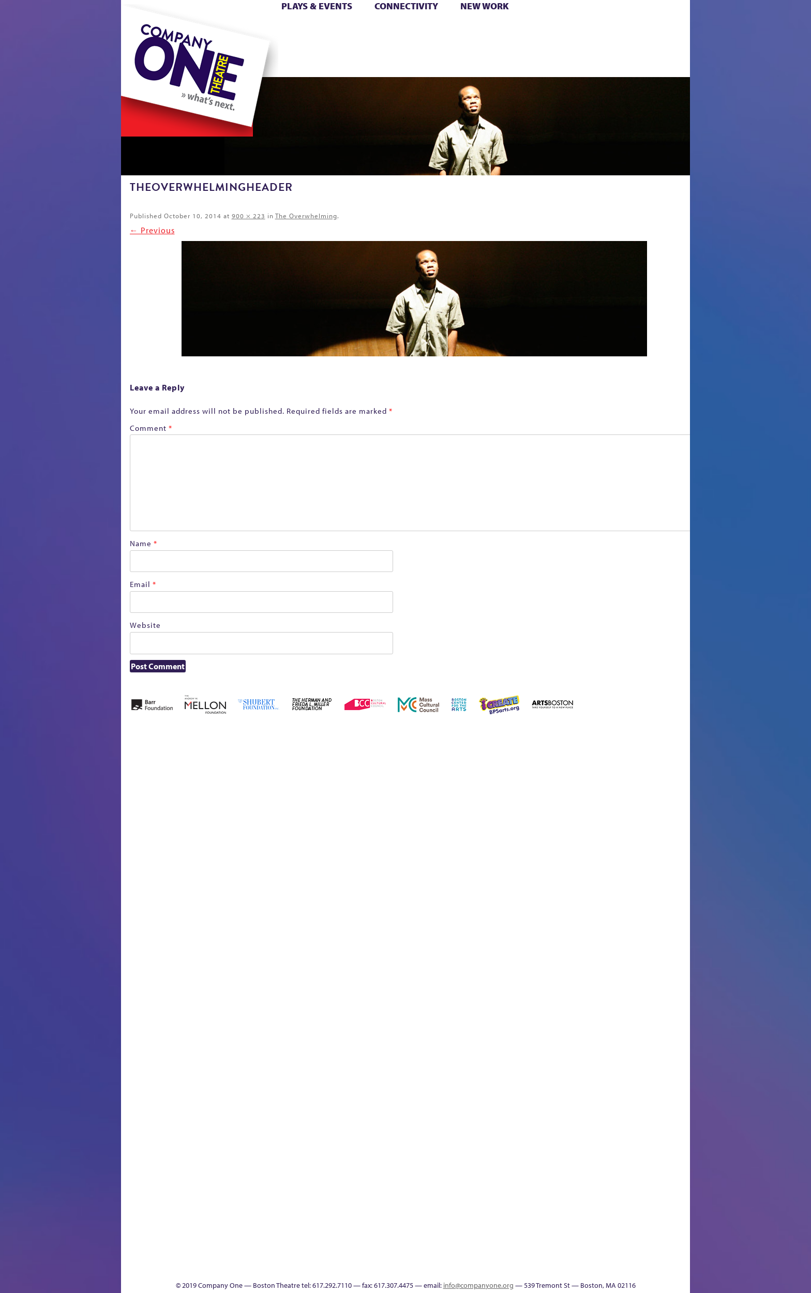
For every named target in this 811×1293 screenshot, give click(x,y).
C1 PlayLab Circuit (505, 1032)
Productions (445, 1265)
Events (503, 1265)
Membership (271, 985)
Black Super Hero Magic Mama (392, 784)
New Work (484, 6)
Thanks (555, 61)
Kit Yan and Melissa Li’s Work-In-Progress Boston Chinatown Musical (204, 907)
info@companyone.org (478, 1285)
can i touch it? (479, 799)
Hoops (161, 46)
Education (593, 815)
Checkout (527, 815)
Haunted (656, 815)
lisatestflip (248, 985)
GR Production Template (617, 799)
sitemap (360, 61)
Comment (151, 428)
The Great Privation (203, 1249)
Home (138, 30)
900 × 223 (248, 216)
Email (143, 584)
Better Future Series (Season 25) (330, 784)
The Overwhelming (306, 216)
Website (145, 625)
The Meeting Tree (266, 1249)
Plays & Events (316, 6)
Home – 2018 (674, 799)
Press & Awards (661, 61)
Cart (503, 30)
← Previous (152, 230)
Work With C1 (305, 1249)
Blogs (501, 1172)
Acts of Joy (240, 799)
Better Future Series (284, 799)
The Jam (252, 61)
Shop (592, 46)
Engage (511, 61)
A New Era (196, 799)
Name (143, 543)
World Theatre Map (504, 1140)
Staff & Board (611, 970)
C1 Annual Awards (612, 1249)
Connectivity (406, 6)
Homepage (139, 985)
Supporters (596, 1265)
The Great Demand (179, 1249)
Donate (575, 30)
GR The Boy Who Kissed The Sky (632, 768)
